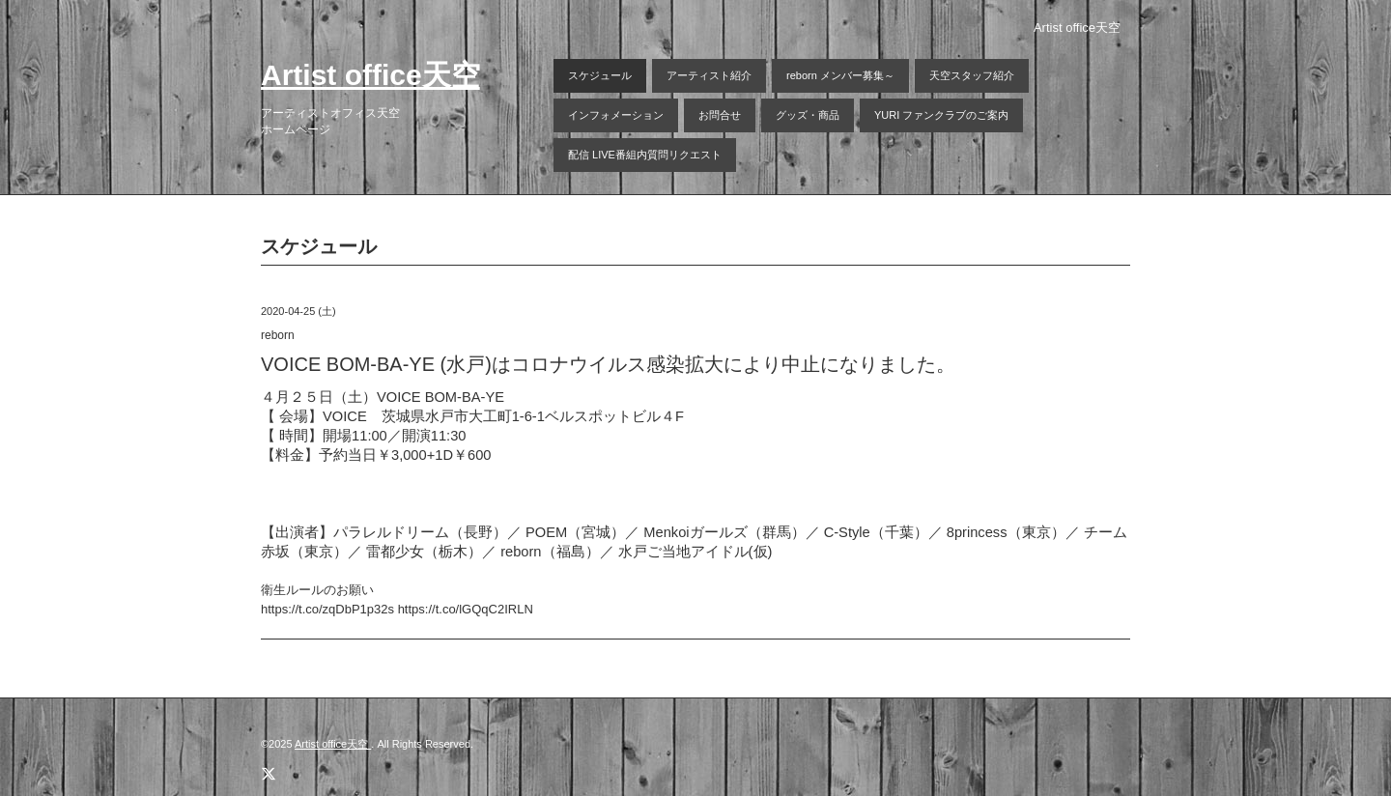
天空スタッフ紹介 (971, 75)
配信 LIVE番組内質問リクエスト (645, 154)
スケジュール (600, 75)
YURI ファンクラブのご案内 (941, 115)
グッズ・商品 (807, 115)
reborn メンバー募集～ (840, 75)
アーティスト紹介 (709, 75)
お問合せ (719, 115)
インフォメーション (616, 115)
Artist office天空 (370, 75)
